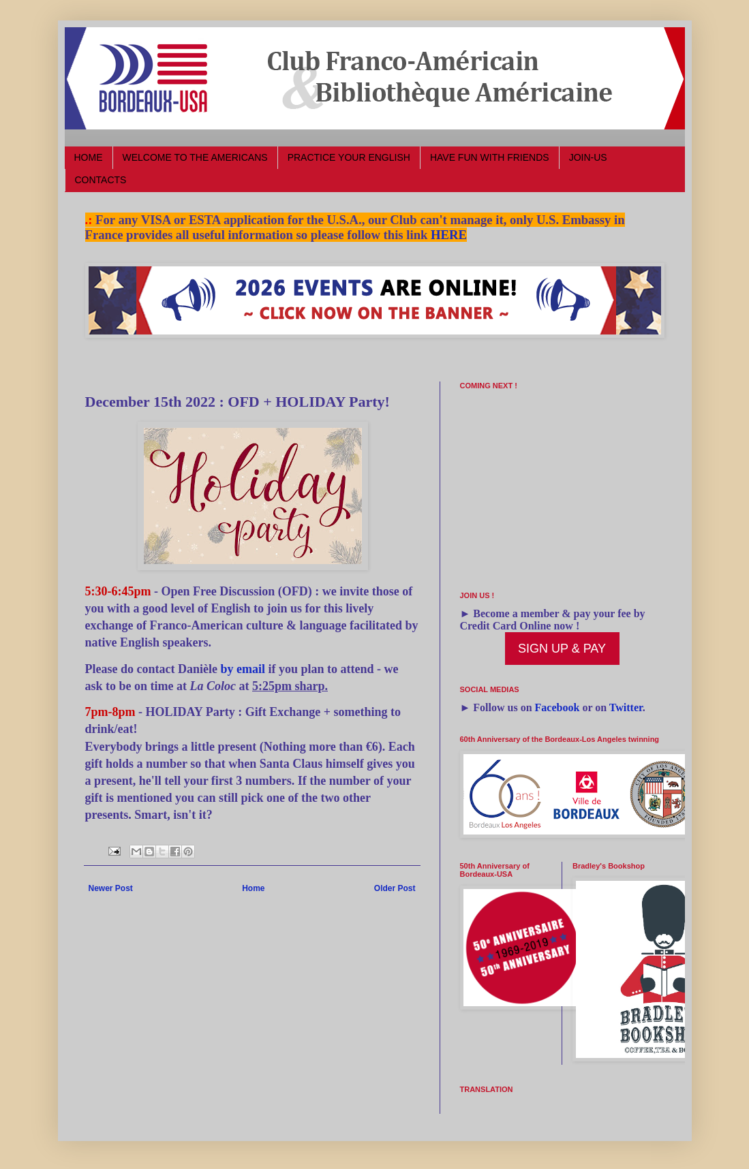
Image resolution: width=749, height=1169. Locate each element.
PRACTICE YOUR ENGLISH (349, 157)
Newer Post (111, 888)
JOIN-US (588, 157)
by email (242, 669)
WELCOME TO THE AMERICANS (195, 157)
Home (253, 888)
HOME (88, 157)
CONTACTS (101, 179)
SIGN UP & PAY (562, 648)
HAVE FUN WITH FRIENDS (489, 157)
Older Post (395, 888)
